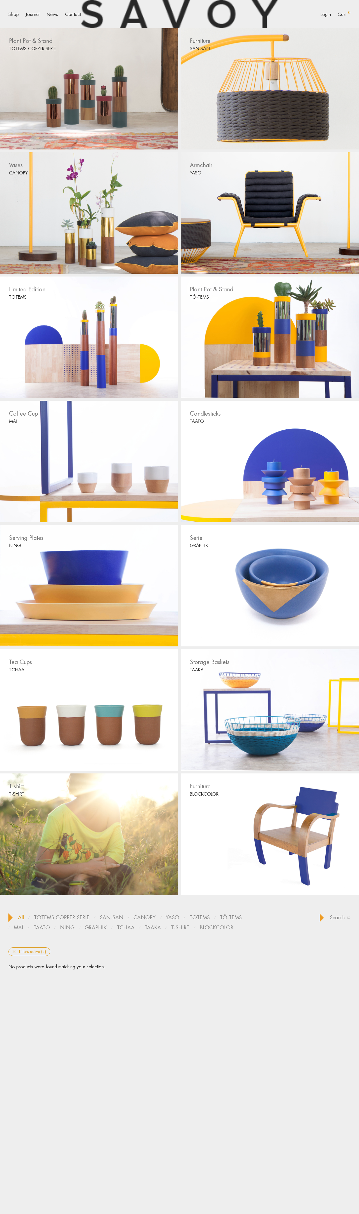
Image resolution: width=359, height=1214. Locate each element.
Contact (73, 14)
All (21, 917)
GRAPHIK (199, 546)
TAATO (197, 421)
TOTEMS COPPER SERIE (32, 49)
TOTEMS (18, 297)
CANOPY (18, 173)
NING (15, 546)
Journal (33, 14)
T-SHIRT (16, 794)
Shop (13, 14)
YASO (195, 173)
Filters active (29, 951)
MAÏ (13, 421)
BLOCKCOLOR (204, 794)
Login (326, 14)
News (52, 14)
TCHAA (16, 670)
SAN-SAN (200, 49)
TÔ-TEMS (199, 297)
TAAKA (197, 670)
